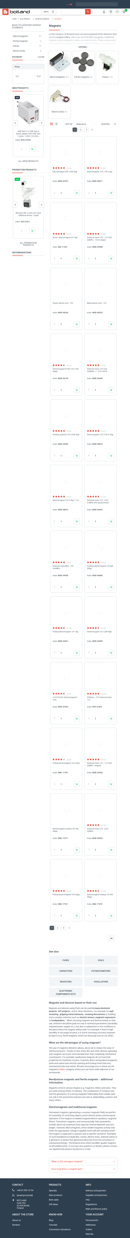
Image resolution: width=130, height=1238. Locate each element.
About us (16, 1220)
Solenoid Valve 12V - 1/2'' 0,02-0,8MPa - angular (99, 764)
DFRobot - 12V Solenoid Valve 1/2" (99, 698)
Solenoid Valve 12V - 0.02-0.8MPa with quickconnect (98, 501)
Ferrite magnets (20, 41)
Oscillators (101, 981)
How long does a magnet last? (66, 1169)
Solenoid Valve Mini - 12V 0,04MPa (63, 567)
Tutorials (53, 1225)
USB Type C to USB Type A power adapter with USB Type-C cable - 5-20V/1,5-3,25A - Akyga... (28, 133)
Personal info (92, 1220)
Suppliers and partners (96, 1195)
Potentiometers (100, 971)
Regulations (91, 1204)
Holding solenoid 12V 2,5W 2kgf (66, 435)
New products (55, 1195)
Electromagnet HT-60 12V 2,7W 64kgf (65, 370)
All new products (28, 161)
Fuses (66, 960)
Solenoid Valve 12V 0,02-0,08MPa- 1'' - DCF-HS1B (97, 370)
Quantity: (105, 124)
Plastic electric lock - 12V (63, 303)
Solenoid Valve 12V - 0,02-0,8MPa (97, 830)
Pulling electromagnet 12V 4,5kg (66, 763)
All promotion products (28, 244)
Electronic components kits (66, 992)
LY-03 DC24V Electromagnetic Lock (65, 698)
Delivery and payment (96, 1190)
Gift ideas (53, 1204)
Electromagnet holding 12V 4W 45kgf (65, 830)
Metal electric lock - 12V (96, 303)
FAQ (88, 1200)
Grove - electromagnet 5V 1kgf (65, 237)
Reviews (16, 1225)
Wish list (89, 1234)
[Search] (76, 11)
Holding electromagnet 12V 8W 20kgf (100, 567)
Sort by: (69, 124)
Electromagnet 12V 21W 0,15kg (100, 435)
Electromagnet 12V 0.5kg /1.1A (66, 500)
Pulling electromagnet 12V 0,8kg (66, 895)
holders (61, 1069)
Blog (51, 1220)
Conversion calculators (60, 1229)
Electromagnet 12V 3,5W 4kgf (99, 632)
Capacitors (65, 971)
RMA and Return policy (96, 1209)
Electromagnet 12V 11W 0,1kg (99, 172)
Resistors (66, 981)
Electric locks (19, 51)
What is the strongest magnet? (67, 1161)
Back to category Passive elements (26, 26)
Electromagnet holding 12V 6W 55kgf (100, 896)
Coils (101, 960)
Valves (16, 46)
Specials (53, 1190)
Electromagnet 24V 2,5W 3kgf (65, 172)
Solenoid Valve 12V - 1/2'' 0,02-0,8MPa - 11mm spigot (99, 238)
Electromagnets (20, 36)
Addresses (91, 1225)
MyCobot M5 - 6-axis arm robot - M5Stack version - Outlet (28, 214)
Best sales (54, 1200)
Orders (89, 1229)
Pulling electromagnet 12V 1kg (65, 632)
